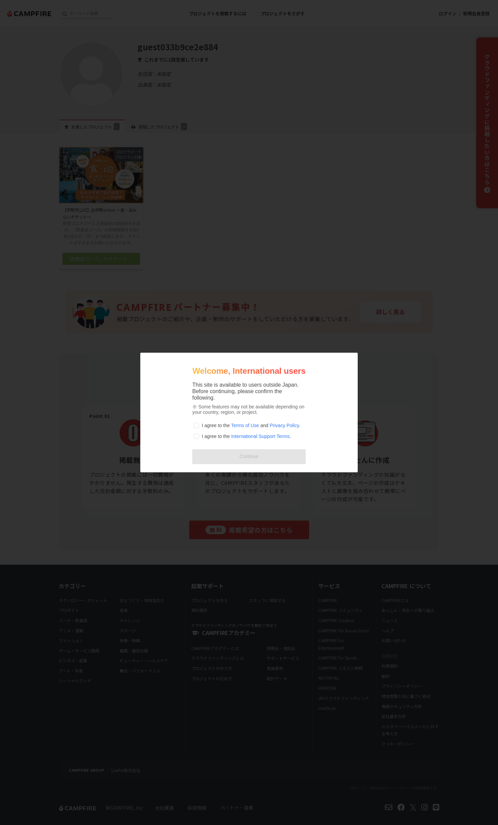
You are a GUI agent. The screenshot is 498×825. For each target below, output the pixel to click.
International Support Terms (260, 436)
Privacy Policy (284, 425)
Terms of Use (245, 425)
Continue (249, 456)
